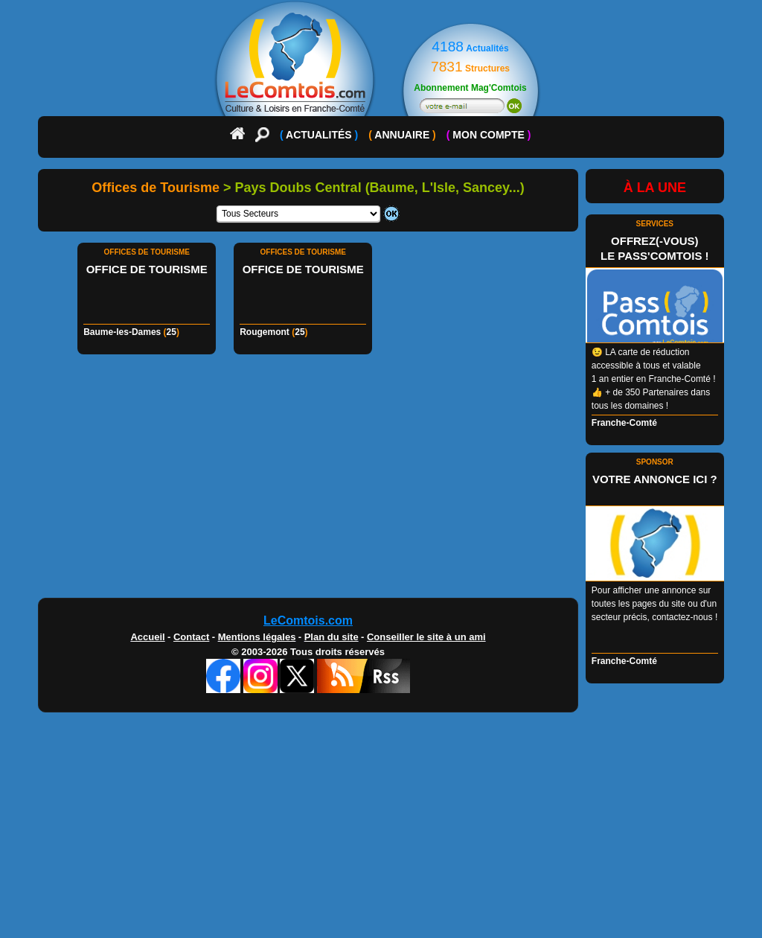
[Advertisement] (381, 480)
